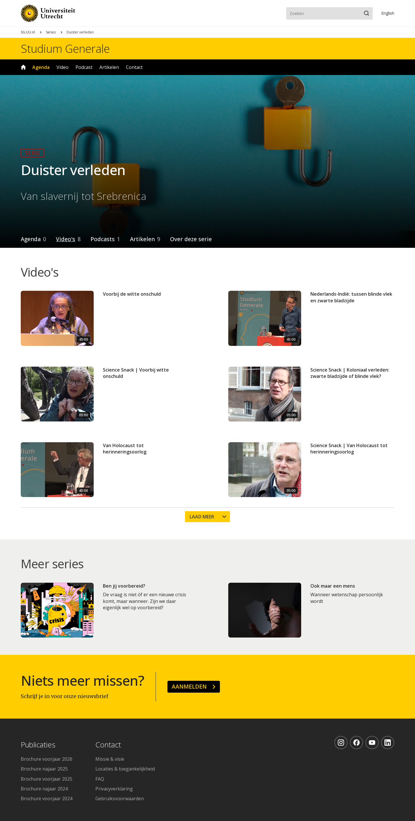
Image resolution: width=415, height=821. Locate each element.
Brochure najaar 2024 (44, 789)
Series (51, 32)
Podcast (84, 67)
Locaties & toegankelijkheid (125, 769)
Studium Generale (65, 48)
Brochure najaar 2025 (44, 769)
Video (62, 67)
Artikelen (109, 67)
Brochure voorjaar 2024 (46, 798)
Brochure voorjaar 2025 (46, 779)
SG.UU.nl (28, 32)
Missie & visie (109, 759)
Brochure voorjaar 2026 (46, 759)
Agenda (41, 67)
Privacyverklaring (114, 789)
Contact (134, 67)
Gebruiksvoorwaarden (119, 798)
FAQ (99, 779)
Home (23, 67)
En (387, 13)
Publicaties (38, 745)
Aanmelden (189, 686)
